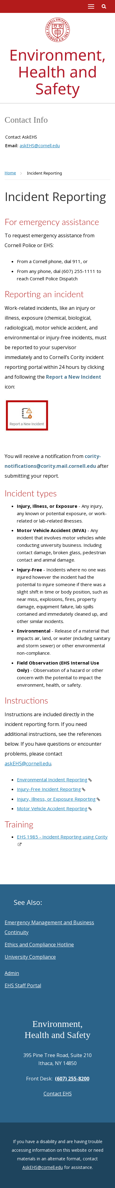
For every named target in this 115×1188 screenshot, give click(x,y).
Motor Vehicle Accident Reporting (52, 808)
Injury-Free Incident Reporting (49, 789)
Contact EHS (58, 1093)
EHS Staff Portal (23, 985)
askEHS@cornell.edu (40, 145)
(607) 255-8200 (72, 1078)
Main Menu (91, 6)
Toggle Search (104, 6)
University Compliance (30, 956)
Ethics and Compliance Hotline (39, 944)
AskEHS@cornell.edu (42, 1167)
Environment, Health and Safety (57, 71)
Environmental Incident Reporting (52, 779)
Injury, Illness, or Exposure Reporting (56, 799)
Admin (12, 973)
